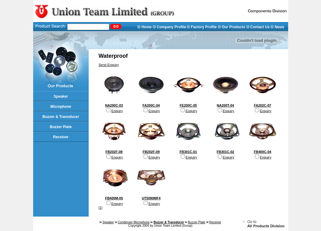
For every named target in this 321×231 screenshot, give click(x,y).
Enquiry (117, 111)
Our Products (233, 27)
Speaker (61, 96)
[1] (100, 207)
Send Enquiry (109, 65)
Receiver (60, 137)
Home (146, 27)
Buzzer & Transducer (60, 117)
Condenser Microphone (134, 222)
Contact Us (259, 27)
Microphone (60, 106)
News (279, 27)
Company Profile (171, 27)
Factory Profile (204, 27)
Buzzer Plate (61, 127)
